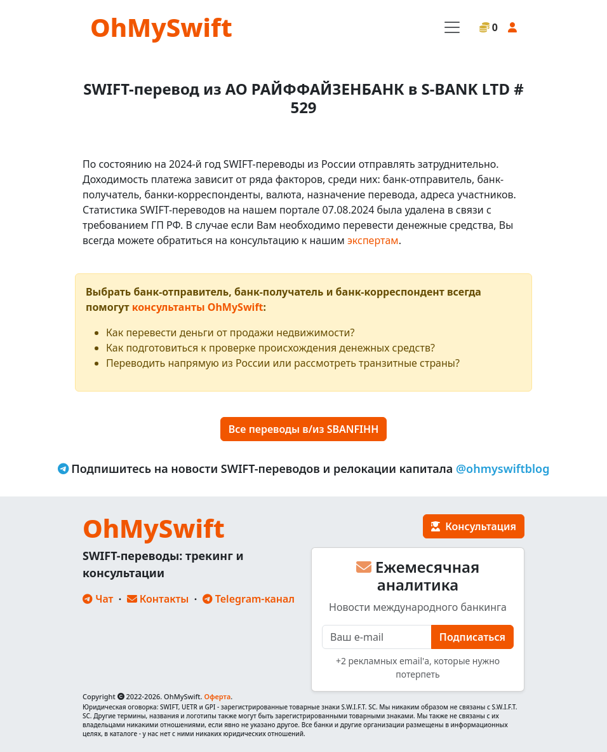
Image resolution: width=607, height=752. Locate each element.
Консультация (473, 526)
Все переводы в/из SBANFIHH (303, 429)
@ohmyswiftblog (503, 468)
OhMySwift (161, 27)
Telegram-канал (249, 599)
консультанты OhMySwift (197, 307)
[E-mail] (377, 637)
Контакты (158, 599)
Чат (98, 599)
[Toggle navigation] (452, 27)
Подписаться (472, 637)
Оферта (217, 696)
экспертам (373, 240)
